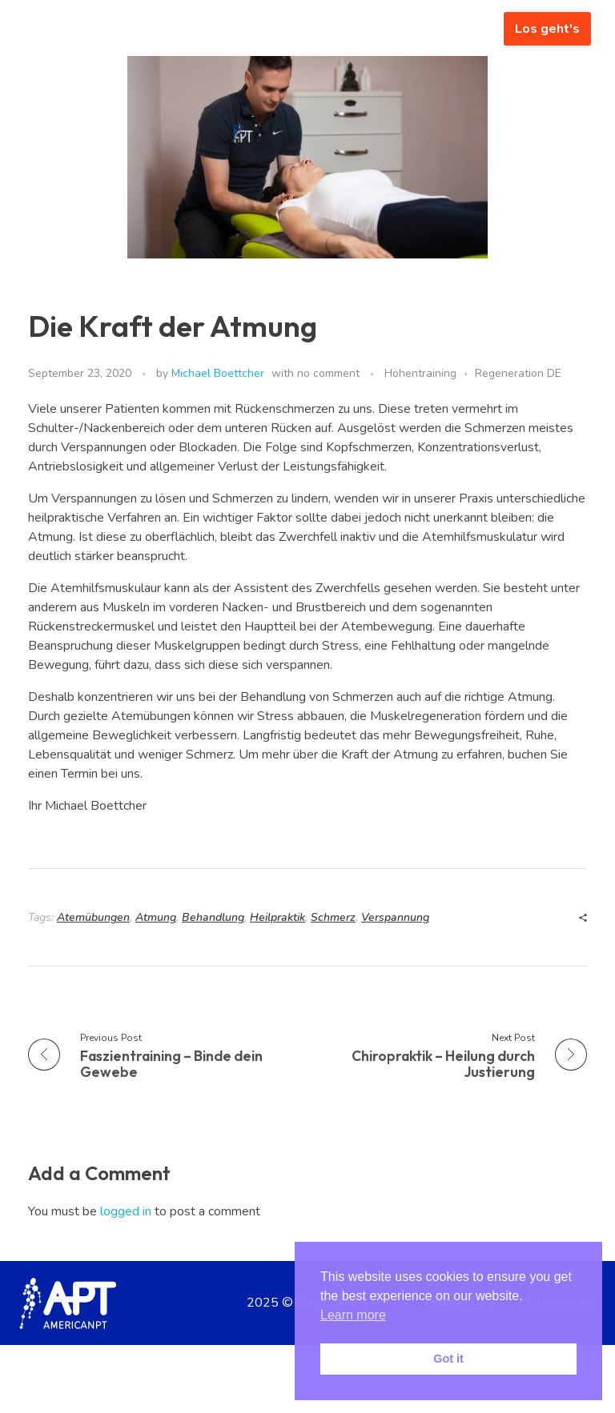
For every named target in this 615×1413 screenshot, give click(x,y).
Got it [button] (448, 1358)
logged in (127, 1211)
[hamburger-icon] (468, 29)
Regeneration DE (518, 373)
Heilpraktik (277, 917)
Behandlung (213, 917)
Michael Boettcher (217, 373)
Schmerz (333, 917)
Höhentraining (420, 373)
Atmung (155, 917)
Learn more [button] (353, 1315)
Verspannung (395, 917)
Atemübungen (93, 917)
